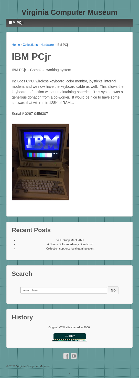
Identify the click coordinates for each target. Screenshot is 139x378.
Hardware (47, 45)
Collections (30, 45)
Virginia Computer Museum (69, 12)
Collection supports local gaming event (70, 248)
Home (16, 45)
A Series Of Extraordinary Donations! (70, 244)
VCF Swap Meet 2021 (70, 240)
